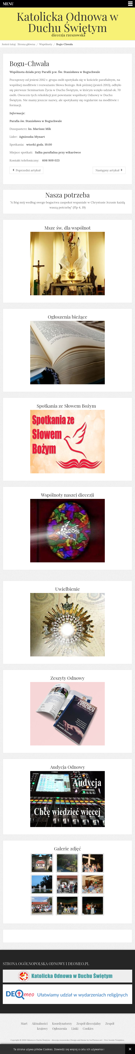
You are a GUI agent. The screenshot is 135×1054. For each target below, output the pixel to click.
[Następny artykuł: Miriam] (109, 170)
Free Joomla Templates (114, 1040)
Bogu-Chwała (29, 63)
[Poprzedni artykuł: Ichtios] (26, 170)
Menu (8, 3)
